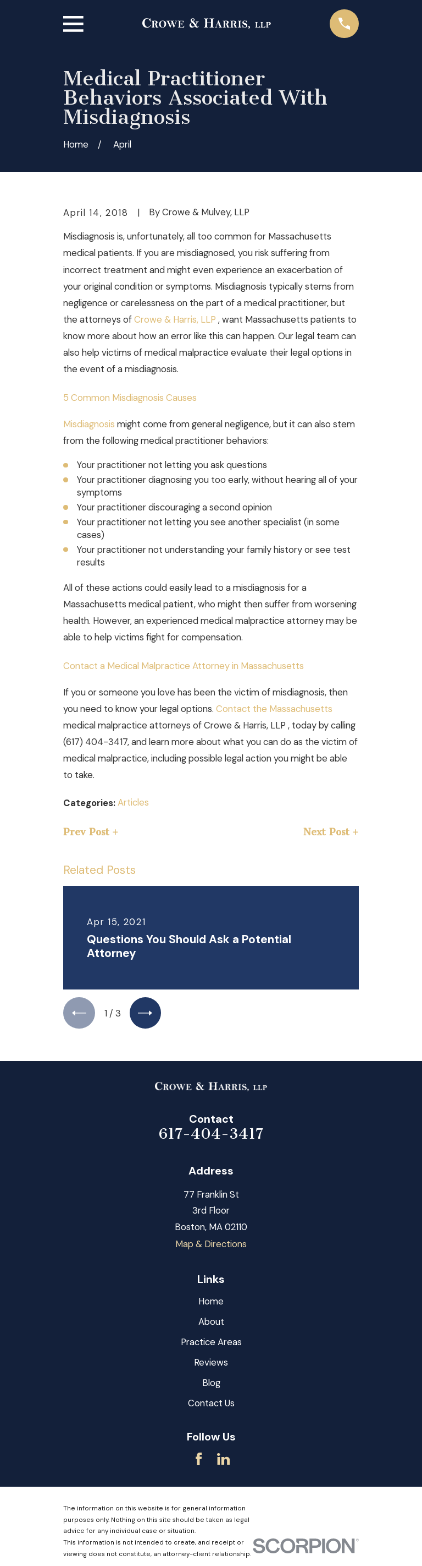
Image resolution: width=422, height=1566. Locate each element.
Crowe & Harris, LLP (176, 319)
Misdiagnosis (89, 424)
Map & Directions (211, 1245)
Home (211, 1302)
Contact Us (211, 1404)
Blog (211, 1384)
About (211, 1323)
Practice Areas (211, 1343)
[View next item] (147, 1013)
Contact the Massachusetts (274, 709)
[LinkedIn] (223, 1460)
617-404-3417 (211, 1135)
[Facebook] (198, 1460)
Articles (133, 802)
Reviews (211, 1363)
